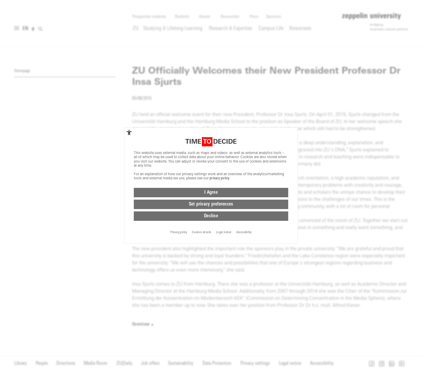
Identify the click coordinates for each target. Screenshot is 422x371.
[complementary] (129, 133)
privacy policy (220, 179)
